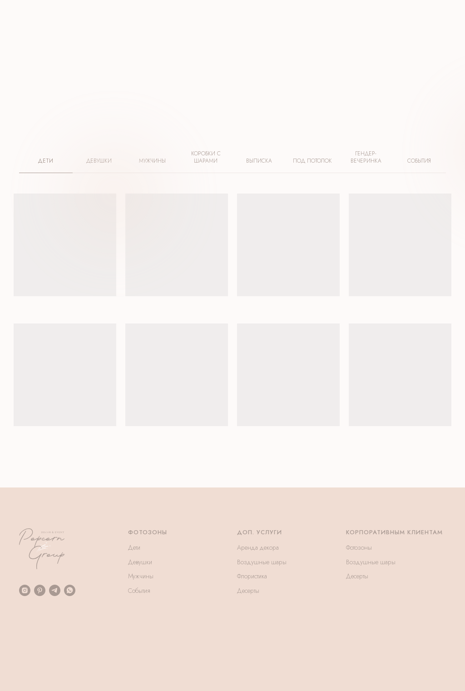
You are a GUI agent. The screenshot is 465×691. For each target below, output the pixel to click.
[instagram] (24, 590)
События (139, 590)
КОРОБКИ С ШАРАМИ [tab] (206, 157)
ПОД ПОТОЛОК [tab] (312, 161)
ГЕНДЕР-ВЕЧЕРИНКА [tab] (366, 157)
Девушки (140, 562)
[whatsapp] (69, 590)
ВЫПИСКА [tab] (259, 161)
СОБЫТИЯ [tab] (419, 161)
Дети (134, 547)
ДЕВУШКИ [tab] (99, 161)
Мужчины (140, 576)
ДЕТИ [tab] (45, 161)
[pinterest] (39, 590)
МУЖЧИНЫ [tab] (152, 161)
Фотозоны (359, 547)
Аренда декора (258, 547)
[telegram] (54, 590)
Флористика (252, 576)
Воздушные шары (262, 562)
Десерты (248, 590)
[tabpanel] (232, 340)
